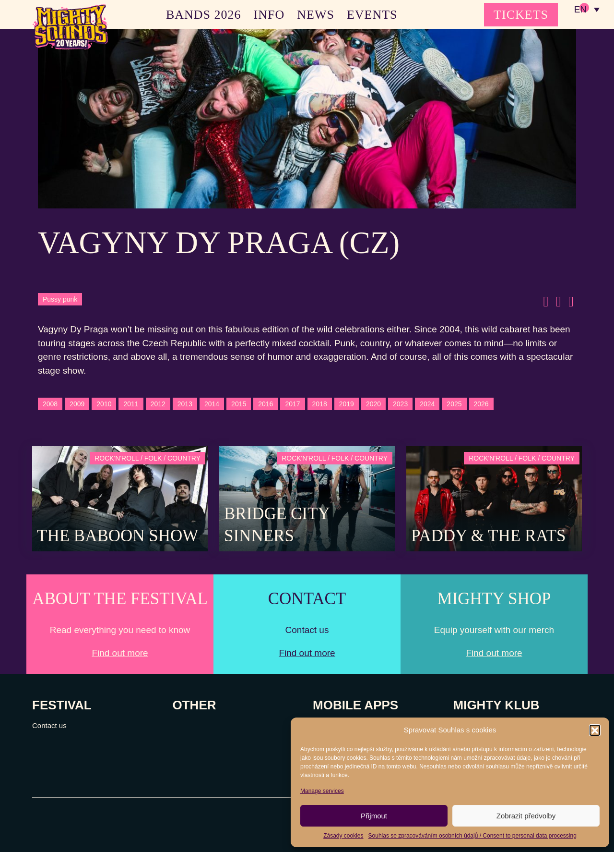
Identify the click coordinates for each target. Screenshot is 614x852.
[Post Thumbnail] (120, 498)
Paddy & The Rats (488, 535)
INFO (269, 15)
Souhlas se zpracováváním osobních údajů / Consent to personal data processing (472, 835)
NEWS (315, 15)
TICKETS (521, 15)
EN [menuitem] (580, 10)
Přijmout (374, 816)
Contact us (49, 725)
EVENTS (372, 15)
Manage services (322, 791)
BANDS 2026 (203, 15)
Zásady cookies (343, 835)
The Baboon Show (117, 535)
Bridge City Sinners (276, 524)
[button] (595, 730)
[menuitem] (586, 9)
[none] (586, 9)
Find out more (120, 653)
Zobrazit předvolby (525, 816)
